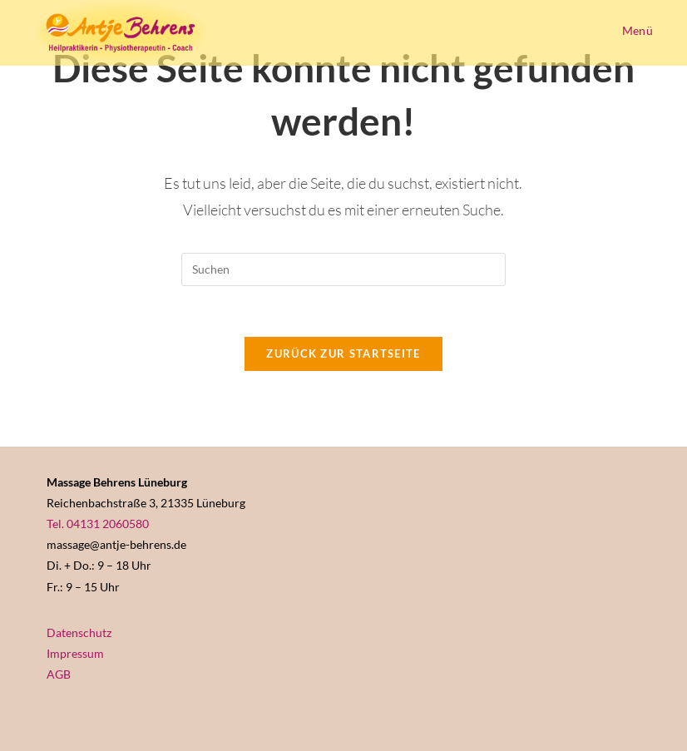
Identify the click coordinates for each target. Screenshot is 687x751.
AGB (59, 674)
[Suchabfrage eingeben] (343, 269)
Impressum (75, 653)
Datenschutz (79, 632)
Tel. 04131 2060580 (98, 523)
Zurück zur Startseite (343, 353)
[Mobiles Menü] (634, 30)
